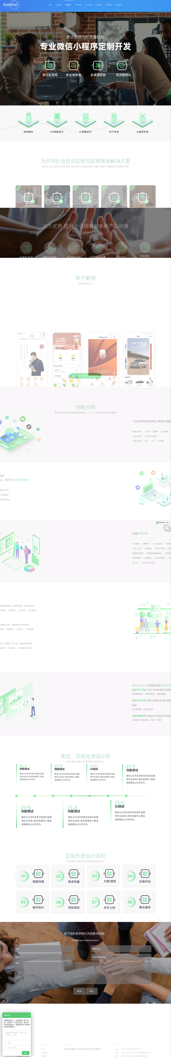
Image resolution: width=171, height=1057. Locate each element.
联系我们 (119, 5)
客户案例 (88, 5)
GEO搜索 (98, 5)
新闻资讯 (109, 5)
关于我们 (78, 5)
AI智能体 (58, 5)
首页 (50, 5)
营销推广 (68, 5)
